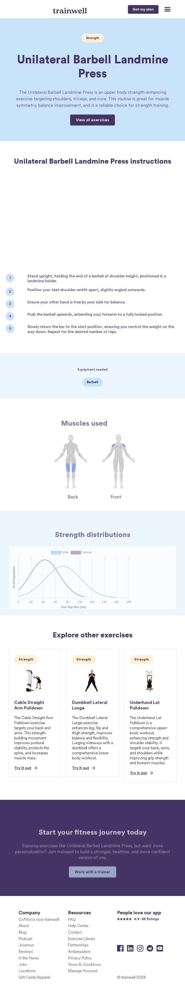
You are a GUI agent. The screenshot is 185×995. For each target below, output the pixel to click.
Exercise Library (81, 939)
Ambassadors (79, 951)
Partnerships (78, 945)
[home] (70, 9)
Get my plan (143, 9)
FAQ (72, 919)
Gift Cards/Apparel (34, 977)
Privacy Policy (80, 958)
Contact (75, 932)
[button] (165, 9)
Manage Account (82, 971)
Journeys (26, 945)
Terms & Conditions (84, 964)
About (24, 925)
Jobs (23, 964)
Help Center (78, 925)
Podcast (25, 939)
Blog (22, 932)
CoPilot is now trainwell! (39, 919)
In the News (29, 958)
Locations (27, 971)
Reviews (26, 951)
